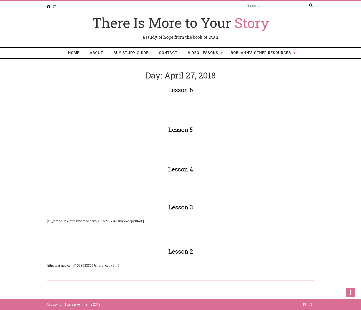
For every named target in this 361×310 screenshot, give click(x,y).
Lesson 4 (180, 169)
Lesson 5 (180, 129)
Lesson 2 (180, 251)
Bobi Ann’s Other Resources (261, 53)
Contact (168, 53)
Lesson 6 (180, 90)
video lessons (203, 53)
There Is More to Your (180, 22)
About (96, 53)
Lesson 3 (180, 207)
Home (73, 53)
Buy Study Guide (131, 53)
